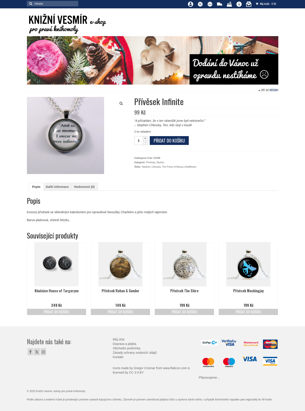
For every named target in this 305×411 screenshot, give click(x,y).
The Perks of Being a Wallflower (179, 166)
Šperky (160, 162)
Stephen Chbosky (151, 166)
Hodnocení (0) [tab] (84, 187)
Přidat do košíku (169, 140)
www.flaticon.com (175, 368)
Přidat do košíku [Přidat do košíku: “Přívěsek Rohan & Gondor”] (120, 312)
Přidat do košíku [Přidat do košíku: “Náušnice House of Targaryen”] (56, 312)
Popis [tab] (36, 187)
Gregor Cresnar (144, 368)
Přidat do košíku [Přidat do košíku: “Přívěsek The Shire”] (184, 312)
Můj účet (118, 339)
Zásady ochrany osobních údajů (134, 352)
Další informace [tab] (57, 187)
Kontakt (118, 357)
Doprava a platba (124, 344)
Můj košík (266, 4)
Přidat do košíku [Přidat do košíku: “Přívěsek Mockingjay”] (248, 312)
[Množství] (138, 140)
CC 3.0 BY (136, 372)
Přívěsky (273, 90)
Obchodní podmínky (126, 348)
